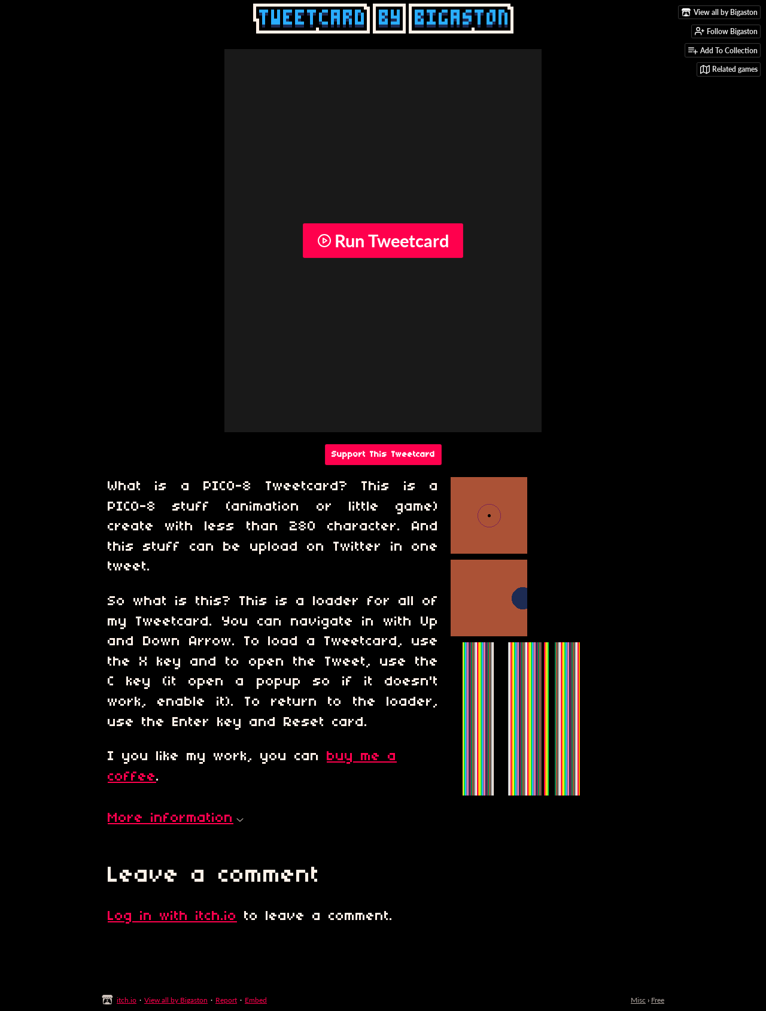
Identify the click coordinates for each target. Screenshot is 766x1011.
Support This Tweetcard (383, 454)
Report (226, 999)
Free (657, 999)
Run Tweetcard (383, 240)
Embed (256, 999)
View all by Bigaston (176, 999)
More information (176, 818)
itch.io (126, 999)
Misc (638, 999)
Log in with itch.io (172, 916)
